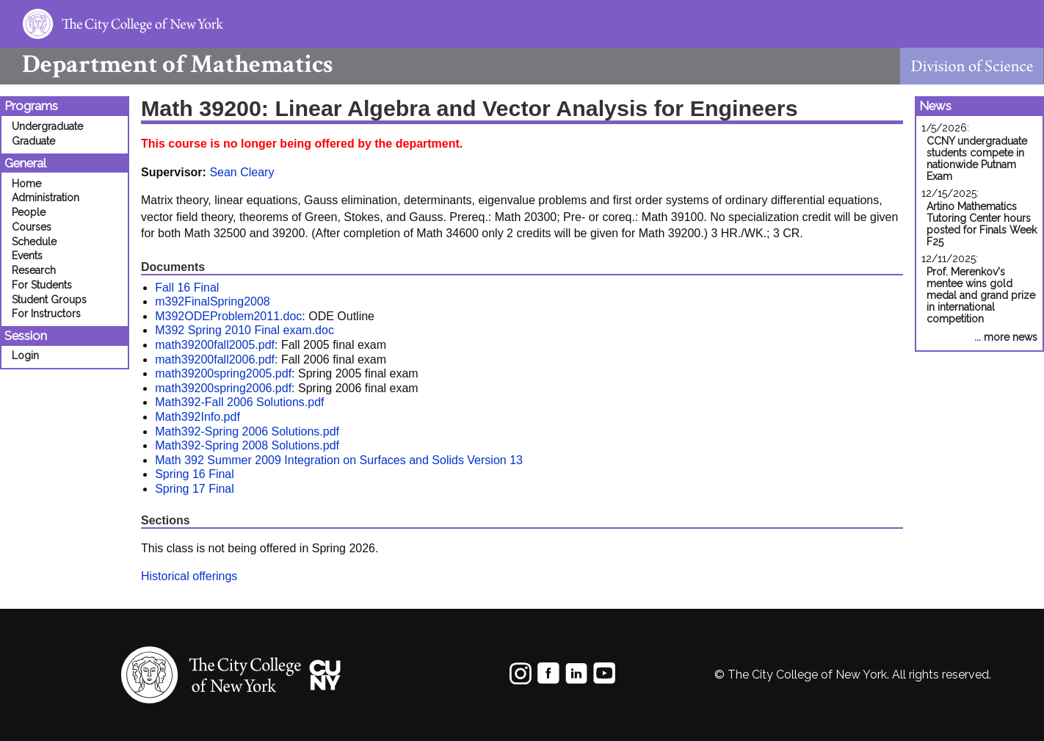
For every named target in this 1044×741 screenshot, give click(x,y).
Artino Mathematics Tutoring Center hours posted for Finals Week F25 (982, 223)
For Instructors (46, 313)
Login (25, 355)
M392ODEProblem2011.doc (228, 316)
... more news (1005, 337)
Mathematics (166, 64)
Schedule (34, 241)
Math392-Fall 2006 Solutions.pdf (239, 402)
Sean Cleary (241, 172)
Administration (45, 197)
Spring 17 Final (194, 488)
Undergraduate (47, 126)
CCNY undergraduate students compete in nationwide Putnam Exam (977, 158)
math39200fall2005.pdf (215, 345)
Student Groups (49, 300)
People (29, 212)
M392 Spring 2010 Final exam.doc (244, 330)
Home (26, 183)
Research (34, 270)
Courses (31, 227)
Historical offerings (189, 576)
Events (27, 255)
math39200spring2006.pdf (223, 388)
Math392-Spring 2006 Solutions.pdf (247, 431)
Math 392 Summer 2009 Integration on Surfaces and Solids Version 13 (339, 460)
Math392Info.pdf (197, 417)
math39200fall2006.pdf (215, 359)
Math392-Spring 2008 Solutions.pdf (247, 445)
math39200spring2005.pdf (223, 373)
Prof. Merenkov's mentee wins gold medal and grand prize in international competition (981, 295)
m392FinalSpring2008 (212, 301)
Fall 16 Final (187, 287)
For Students (42, 285)
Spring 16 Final (194, 474)
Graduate (33, 141)
